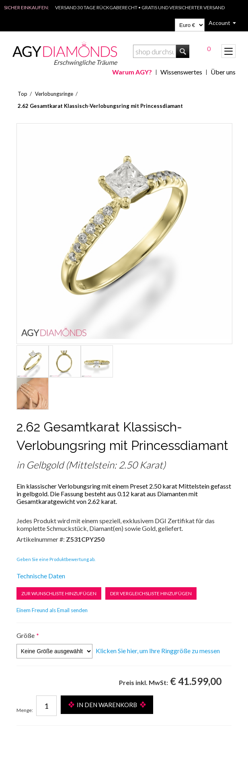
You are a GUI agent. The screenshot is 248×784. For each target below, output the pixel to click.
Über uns (223, 72)
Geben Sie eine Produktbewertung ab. (55, 559)
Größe (25, 635)
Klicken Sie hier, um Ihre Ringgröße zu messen (158, 650)
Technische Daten (40, 576)
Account (219, 22)
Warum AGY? (132, 72)
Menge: (24, 710)
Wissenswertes (181, 72)
